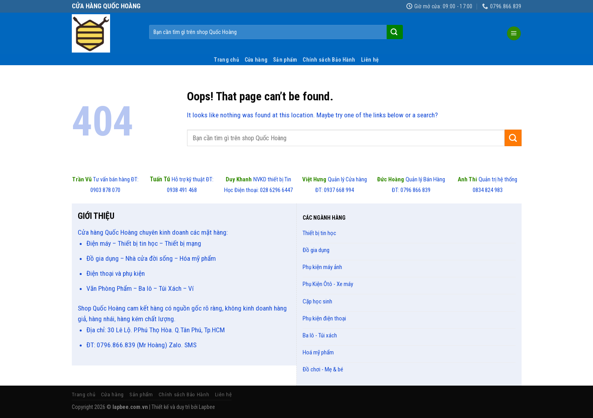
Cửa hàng (256, 59)
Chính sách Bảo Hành (329, 59)
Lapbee (207, 407)
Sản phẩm (285, 59)
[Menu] (514, 33)
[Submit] (394, 32)
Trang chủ (226, 59)
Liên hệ (370, 59)
